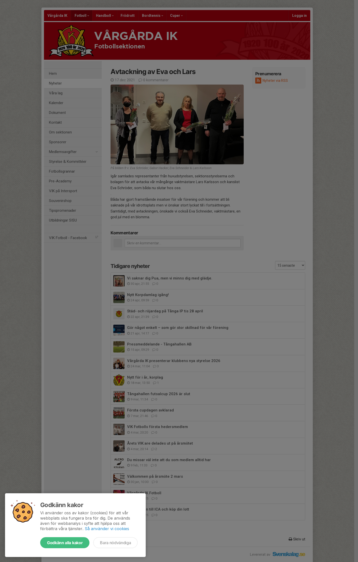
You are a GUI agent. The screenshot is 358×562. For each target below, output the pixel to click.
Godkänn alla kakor (65, 542)
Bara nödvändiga (115, 542)
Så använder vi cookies (107, 528)
